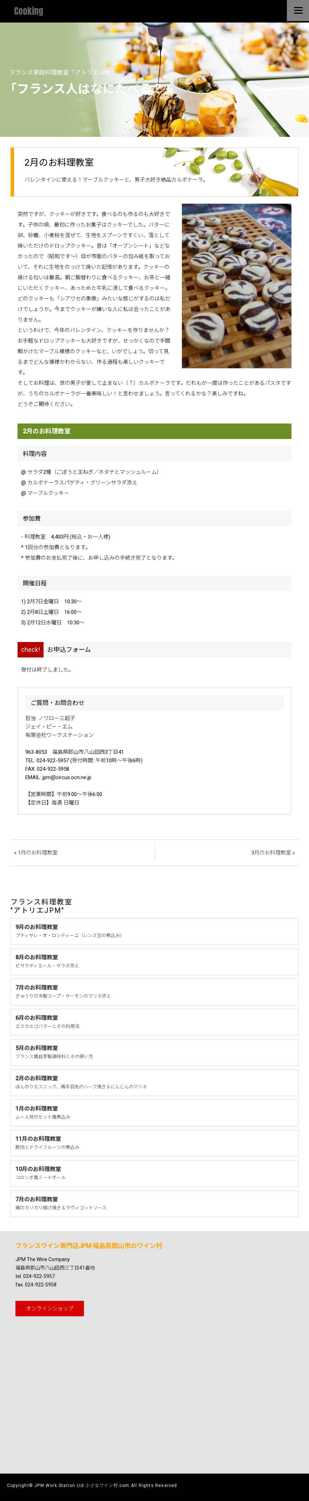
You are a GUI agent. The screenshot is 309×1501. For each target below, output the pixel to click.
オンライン (49, 1308)
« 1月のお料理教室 (36, 853)
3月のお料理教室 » (273, 853)
